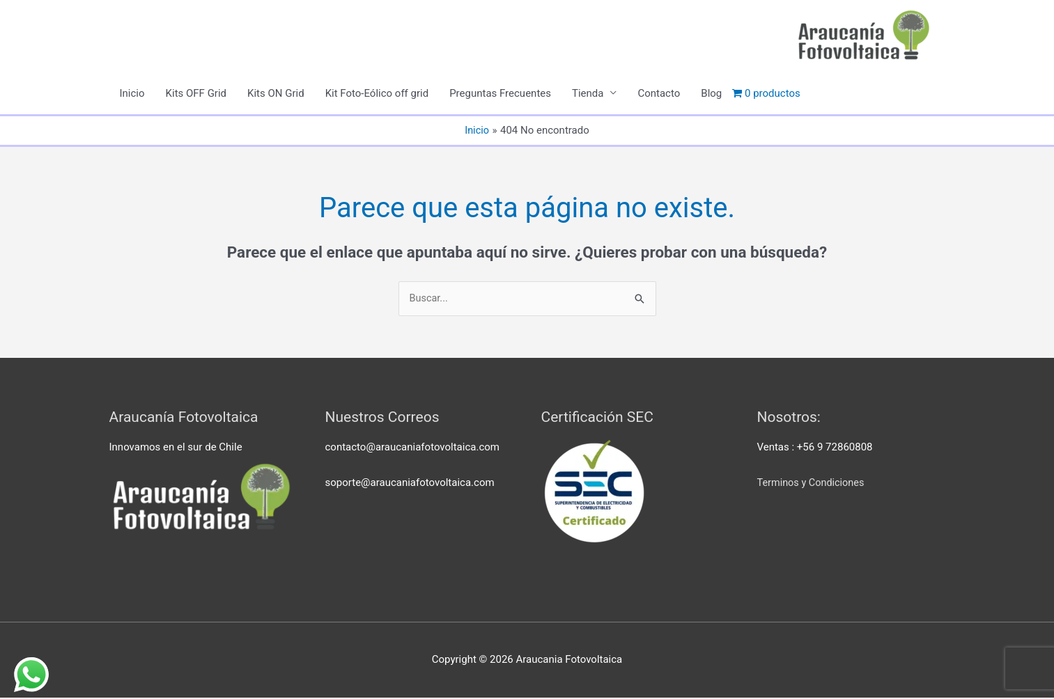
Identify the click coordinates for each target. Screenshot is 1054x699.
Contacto (658, 94)
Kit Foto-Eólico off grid (377, 94)
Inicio (132, 94)
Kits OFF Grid (196, 94)
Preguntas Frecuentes (500, 94)
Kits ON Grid (275, 94)
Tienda (587, 94)
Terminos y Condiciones (813, 484)
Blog (711, 94)
